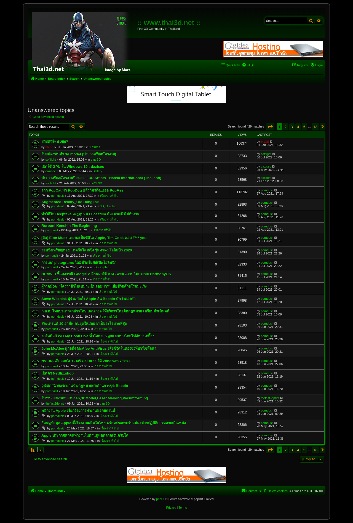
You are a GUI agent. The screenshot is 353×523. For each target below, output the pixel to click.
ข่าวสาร (94, 147)
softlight (51, 159)
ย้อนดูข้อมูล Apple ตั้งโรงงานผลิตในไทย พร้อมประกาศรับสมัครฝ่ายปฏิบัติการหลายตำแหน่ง (113, 423)
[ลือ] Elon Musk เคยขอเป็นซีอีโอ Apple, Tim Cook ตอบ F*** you (93, 238)
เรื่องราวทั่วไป (109, 195)
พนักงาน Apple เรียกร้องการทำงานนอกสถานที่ (78, 410)
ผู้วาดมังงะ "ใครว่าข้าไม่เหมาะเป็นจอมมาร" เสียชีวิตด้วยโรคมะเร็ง (93, 286)
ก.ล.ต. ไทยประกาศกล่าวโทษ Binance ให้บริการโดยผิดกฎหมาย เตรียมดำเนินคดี (105, 311)
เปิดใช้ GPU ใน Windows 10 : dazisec (72, 166)
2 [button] (286, 126)
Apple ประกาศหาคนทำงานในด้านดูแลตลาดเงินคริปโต (85, 435)
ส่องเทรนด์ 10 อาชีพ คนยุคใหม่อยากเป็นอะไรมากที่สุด (84, 324)
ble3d (50, 147)
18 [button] (315, 126)
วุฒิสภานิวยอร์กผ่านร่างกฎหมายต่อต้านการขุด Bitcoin (84, 386)
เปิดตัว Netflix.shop (57, 373)
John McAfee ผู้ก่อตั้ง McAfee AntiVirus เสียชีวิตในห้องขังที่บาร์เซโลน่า (98, 348)
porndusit (57, 195)
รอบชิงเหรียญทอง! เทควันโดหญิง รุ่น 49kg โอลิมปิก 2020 (86, 250)
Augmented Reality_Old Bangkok (70, 202)
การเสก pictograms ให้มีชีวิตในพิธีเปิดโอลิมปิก (78, 263)
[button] (270, 126)
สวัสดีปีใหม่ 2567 (54, 142)
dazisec (51, 171)
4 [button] (298, 126)
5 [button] (304, 126)
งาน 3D (96, 159)
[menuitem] (247, 65)
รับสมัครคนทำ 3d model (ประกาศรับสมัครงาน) (78, 154)
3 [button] (292, 126)
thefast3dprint (55, 403)
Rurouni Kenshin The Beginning (69, 226)
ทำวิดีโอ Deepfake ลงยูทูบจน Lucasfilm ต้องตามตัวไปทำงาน (90, 214)
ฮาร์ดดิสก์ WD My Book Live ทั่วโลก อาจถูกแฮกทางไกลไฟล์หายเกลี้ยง (97, 336)
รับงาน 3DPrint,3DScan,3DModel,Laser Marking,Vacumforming (94, 398)
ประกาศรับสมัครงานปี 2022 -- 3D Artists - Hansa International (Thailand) (101, 178)
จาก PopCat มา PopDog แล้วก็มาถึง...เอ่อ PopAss (82, 190)
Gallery (97, 171)
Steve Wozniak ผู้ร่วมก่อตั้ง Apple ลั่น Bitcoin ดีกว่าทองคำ (88, 299)
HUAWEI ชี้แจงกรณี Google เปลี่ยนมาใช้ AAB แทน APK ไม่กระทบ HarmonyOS (106, 274)
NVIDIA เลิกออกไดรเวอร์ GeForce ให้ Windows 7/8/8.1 (86, 361)
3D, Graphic (108, 206)
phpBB (160, 499)
